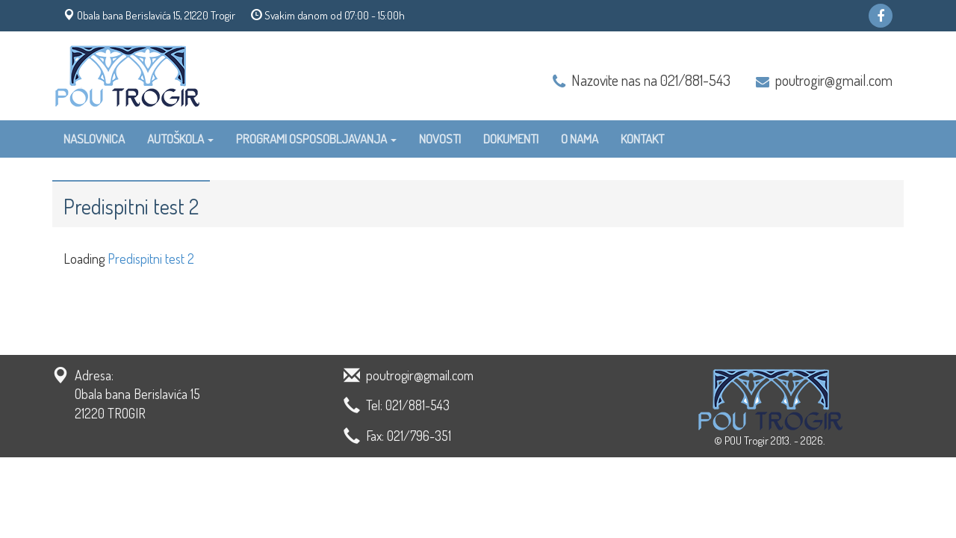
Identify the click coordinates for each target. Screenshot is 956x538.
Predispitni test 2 (151, 258)
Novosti (440, 138)
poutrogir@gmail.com (834, 80)
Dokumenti (510, 138)
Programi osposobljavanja (316, 138)
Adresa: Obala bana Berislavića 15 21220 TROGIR (137, 394)
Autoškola (180, 138)
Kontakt (642, 138)
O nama (579, 138)
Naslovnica (94, 138)
